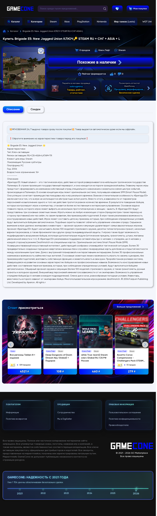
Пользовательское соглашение (125, 472)
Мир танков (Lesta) (124, 21)
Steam (53, 21)
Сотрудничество (66, 472)
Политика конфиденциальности (124, 479)
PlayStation (83, 21)
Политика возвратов (16, 479)
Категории (36, 21)
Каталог (15, 21)
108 (60, 372)
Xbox (67, 21)
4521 (24, 372)
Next (145, 374)
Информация (12, 472)
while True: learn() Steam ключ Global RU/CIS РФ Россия (95, 358)
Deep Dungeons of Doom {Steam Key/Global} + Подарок (59, 358)
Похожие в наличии (99, 62)
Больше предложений (130, 307)
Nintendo (102, 21)
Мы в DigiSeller (64, 479)
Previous (11, 374)
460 (96, 372)
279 (132, 372)
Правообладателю (119, 485)
